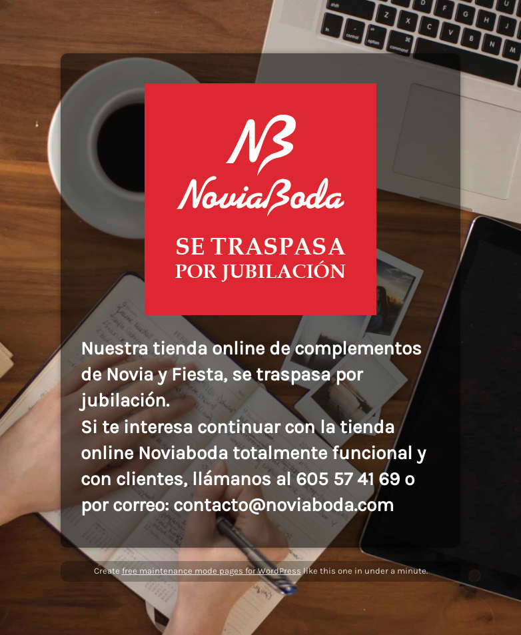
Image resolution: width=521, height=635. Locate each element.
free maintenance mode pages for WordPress (211, 571)
